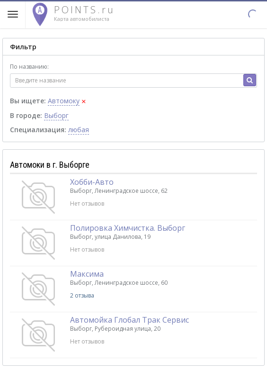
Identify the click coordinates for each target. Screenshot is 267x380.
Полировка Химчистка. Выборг (127, 228)
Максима (87, 274)
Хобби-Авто (92, 182)
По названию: (29, 67)
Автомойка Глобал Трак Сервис (129, 320)
